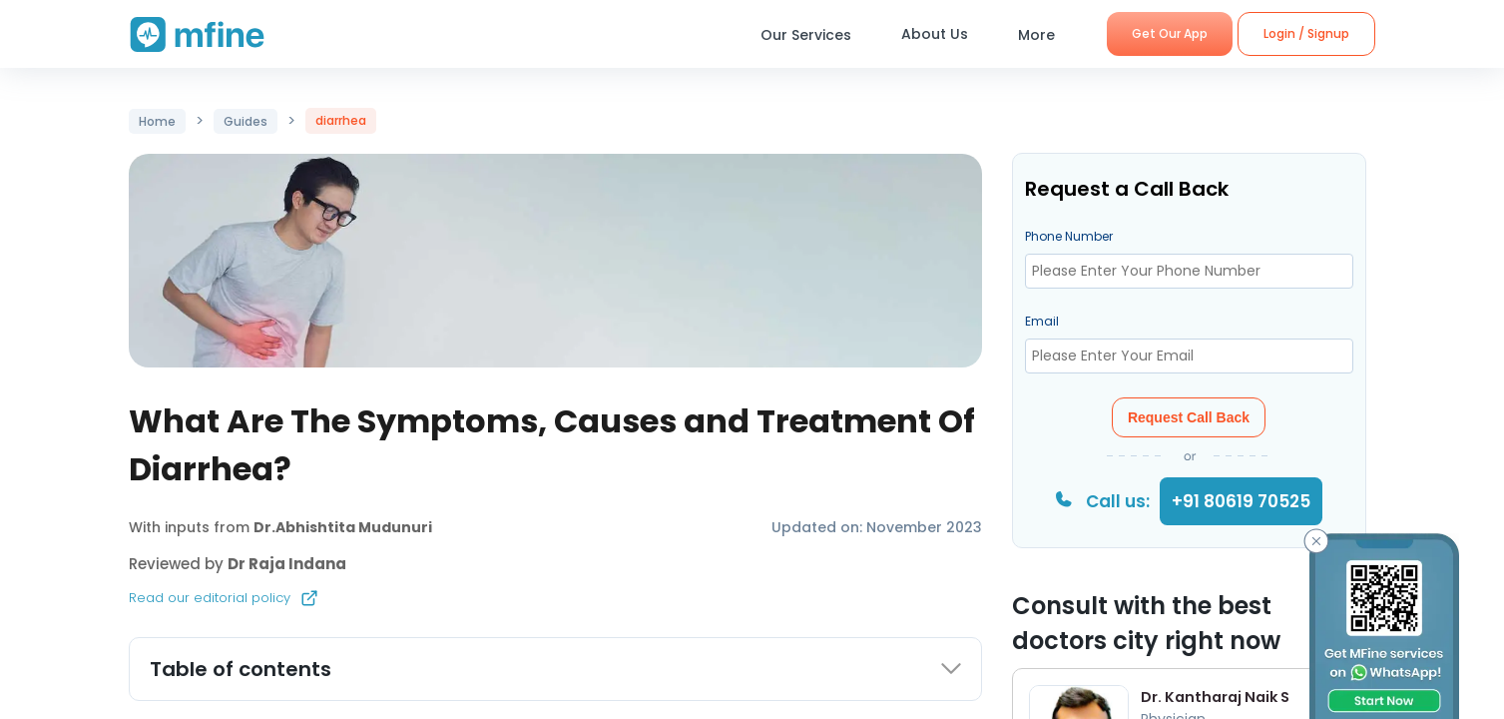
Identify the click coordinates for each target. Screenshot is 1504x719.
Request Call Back (1189, 417)
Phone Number (1069, 236)
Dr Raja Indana (287, 563)
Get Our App (1170, 33)
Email (1042, 321)
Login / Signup (1306, 33)
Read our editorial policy (223, 598)
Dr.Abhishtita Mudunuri (342, 527)
